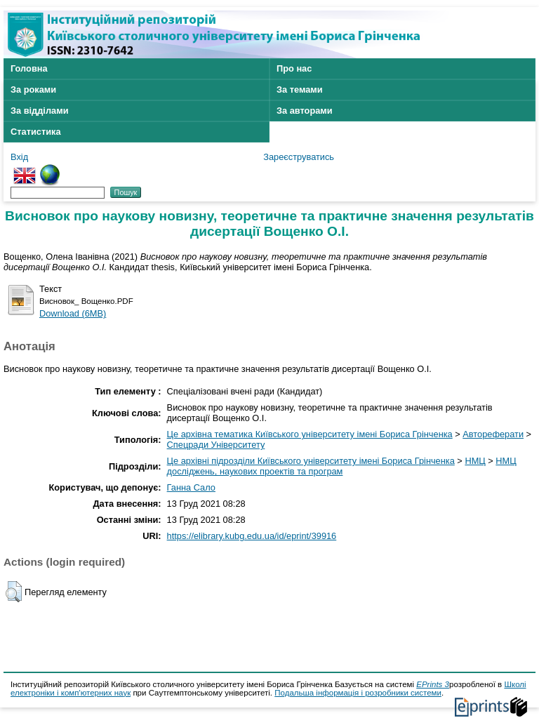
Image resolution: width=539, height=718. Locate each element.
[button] (14, 591)
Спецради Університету (216, 444)
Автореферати (493, 434)
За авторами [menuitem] (305, 110)
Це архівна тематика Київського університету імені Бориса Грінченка (310, 434)
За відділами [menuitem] (40, 110)
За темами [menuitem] (300, 89)
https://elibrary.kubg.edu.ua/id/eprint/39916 (252, 536)
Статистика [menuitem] (36, 131)
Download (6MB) (72, 313)
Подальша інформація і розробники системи (357, 693)
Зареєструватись (298, 157)
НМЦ (475, 461)
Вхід (19, 157)
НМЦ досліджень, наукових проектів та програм (342, 466)
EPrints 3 (432, 684)
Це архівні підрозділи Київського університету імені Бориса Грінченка (311, 461)
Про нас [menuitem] (294, 68)
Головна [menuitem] (29, 68)
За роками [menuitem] (33, 89)
